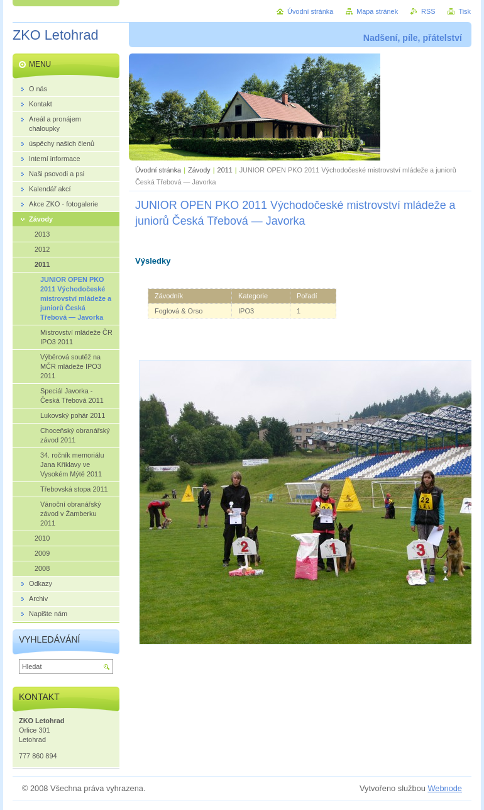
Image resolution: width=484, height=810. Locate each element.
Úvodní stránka (158, 170)
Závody (199, 170)
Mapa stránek (377, 11)
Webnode (444, 788)
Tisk (464, 11)
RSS (428, 11)
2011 (225, 170)
